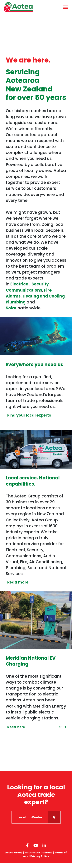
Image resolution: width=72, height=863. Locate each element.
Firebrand (45, 852)
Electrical (20, 284)
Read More (16, 727)
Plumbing (16, 302)
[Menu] (65, 7)
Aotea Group (13, 852)
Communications (24, 290)
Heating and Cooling (44, 296)
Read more (17, 582)
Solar (11, 308)
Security (40, 284)
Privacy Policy (39, 856)
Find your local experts (29, 415)
